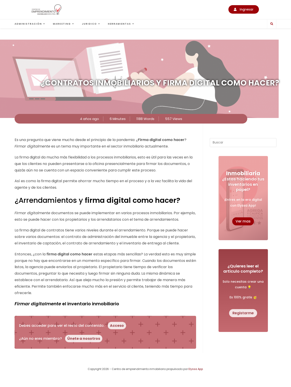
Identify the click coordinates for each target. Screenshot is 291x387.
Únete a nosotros (83, 338)
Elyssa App (195, 369)
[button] (243, 9)
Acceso (117, 325)
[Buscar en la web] (272, 23)
